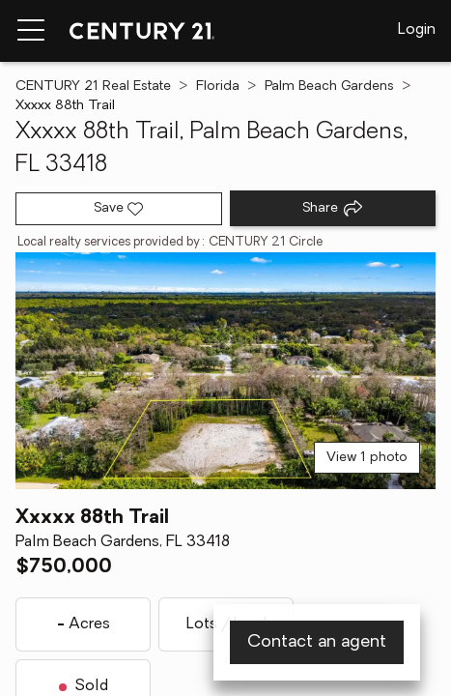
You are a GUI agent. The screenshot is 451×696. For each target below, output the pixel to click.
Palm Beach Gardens (329, 86)
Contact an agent (316, 642)
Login (417, 30)
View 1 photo (367, 457)
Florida (218, 86)
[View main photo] (225, 370)
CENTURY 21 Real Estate (93, 86)
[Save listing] (118, 208)
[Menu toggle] (30, 30)
